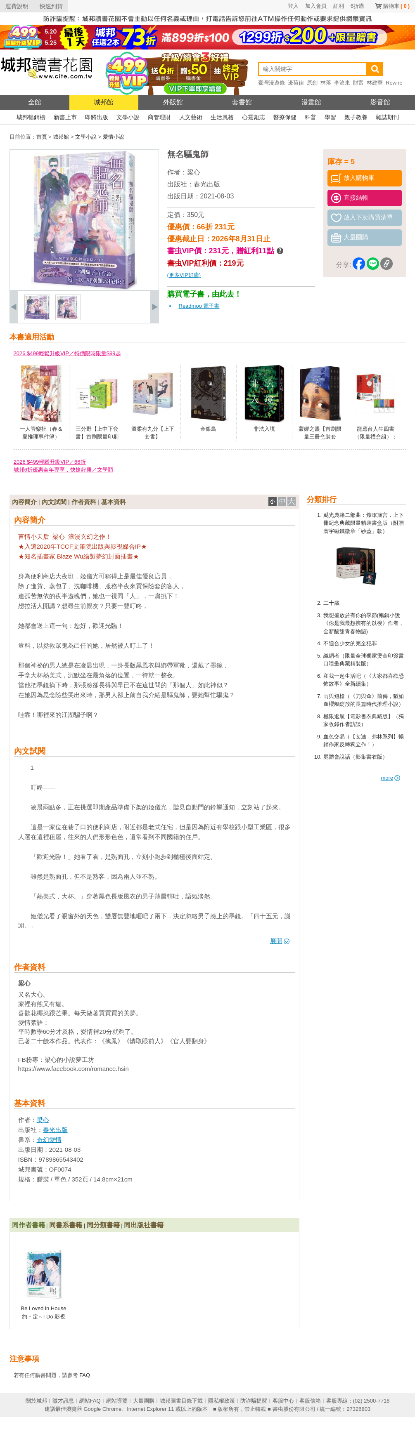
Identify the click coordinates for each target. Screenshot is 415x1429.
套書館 (242, 102)
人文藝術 (190, 117)
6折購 (357, 6)
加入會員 (316, 6)
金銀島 (208, 429)
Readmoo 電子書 (199, 306)
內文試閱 (54, 501)
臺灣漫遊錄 (271, 82)
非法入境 (264, 429)
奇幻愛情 (49, 1139)
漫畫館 (311, 102)
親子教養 (356, 117)
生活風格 (222, 117)
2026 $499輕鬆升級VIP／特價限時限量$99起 (67, 353)
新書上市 (65, 117)
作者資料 (83, 501)
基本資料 (113, 501)
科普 (310, 117)
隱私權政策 (221, 1401)
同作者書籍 (28, 1225)
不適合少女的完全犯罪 (350, 643)
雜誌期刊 (387, 117)
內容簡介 (24, 501)
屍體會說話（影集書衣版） (355, 757)
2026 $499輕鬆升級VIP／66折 (50, 462)
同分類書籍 (103, 1225)
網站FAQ (90, 1401)
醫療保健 (284, 117)
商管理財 (159, 117)
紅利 (338, 6)
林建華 (375, 82)
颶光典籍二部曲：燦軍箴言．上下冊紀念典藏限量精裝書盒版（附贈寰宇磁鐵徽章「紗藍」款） (363, 523)
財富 (358, 82)
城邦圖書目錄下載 (181, 1401)
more (391, 778)
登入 (293, 6)
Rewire (394, 82)
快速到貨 (51, 6)
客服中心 (283, 1401)
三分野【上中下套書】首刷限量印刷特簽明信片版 (97, 437)
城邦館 (104, 102)
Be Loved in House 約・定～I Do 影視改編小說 (43, 1316)
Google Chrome (102, 1409)
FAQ (84, 1375)
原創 (312, 82)
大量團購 (143, 1401)
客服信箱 (310, 1401)
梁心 (193, 172)
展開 (279, 940)
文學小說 (128, 117)
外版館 (173, 102)
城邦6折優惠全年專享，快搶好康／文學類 (63, 470)
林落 (325, 82)
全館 (34, 102)
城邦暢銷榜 (31, 117)
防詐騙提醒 (253, 1401)
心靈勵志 (253, 117)
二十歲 (331, 603)
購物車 (396, 6)
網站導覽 (117, 1401)
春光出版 (207, 184)
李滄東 (342, 82)
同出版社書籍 (144, 1225)
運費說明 (16, 6)
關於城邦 (36, 1401)
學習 (330, 117)
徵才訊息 (63, 1401)
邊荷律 (296, 82)
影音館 (380, 102)
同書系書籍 (65, 1225)
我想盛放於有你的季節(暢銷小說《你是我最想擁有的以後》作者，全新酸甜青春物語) (363, 623)
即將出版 (96, 117)
